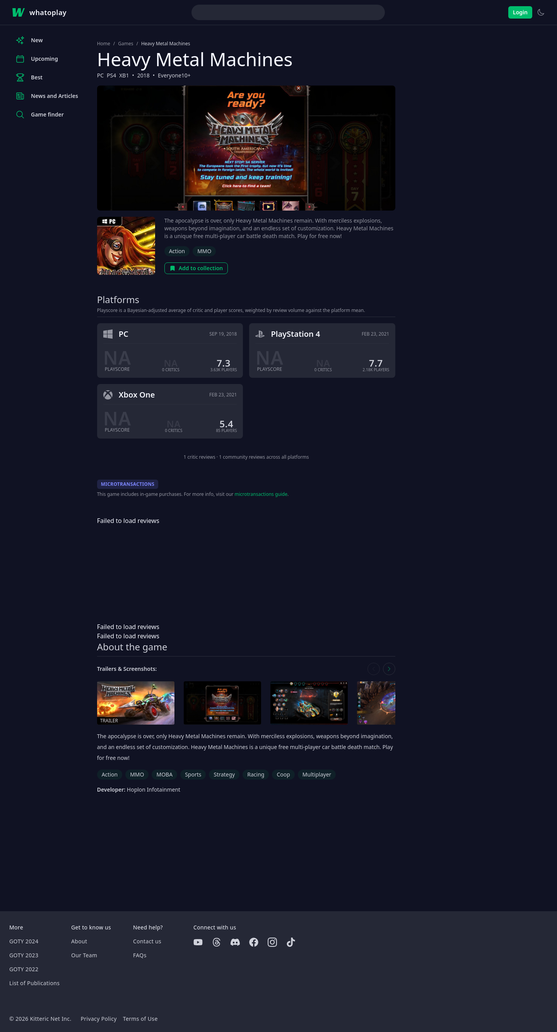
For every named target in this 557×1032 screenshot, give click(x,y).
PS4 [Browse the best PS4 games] (111, 75)
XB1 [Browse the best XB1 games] (124, 75)
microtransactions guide (260, 494)
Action (177, 251)
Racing (255, 774)
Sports (193, 774)
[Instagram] (272, 942)
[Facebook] (253, 942)
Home (103, 44)
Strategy (224, 774)
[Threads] (216, 942)
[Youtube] (198, 942)
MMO (204, 251)
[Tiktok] (291, 942)
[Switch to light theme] (541, 12)
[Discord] (235, 942)
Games (125, 44)
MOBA (164, 774)
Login (520, 12)
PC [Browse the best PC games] (100, 75)
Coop (283, 774)
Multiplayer (316, 774)
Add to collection (196, 268)
